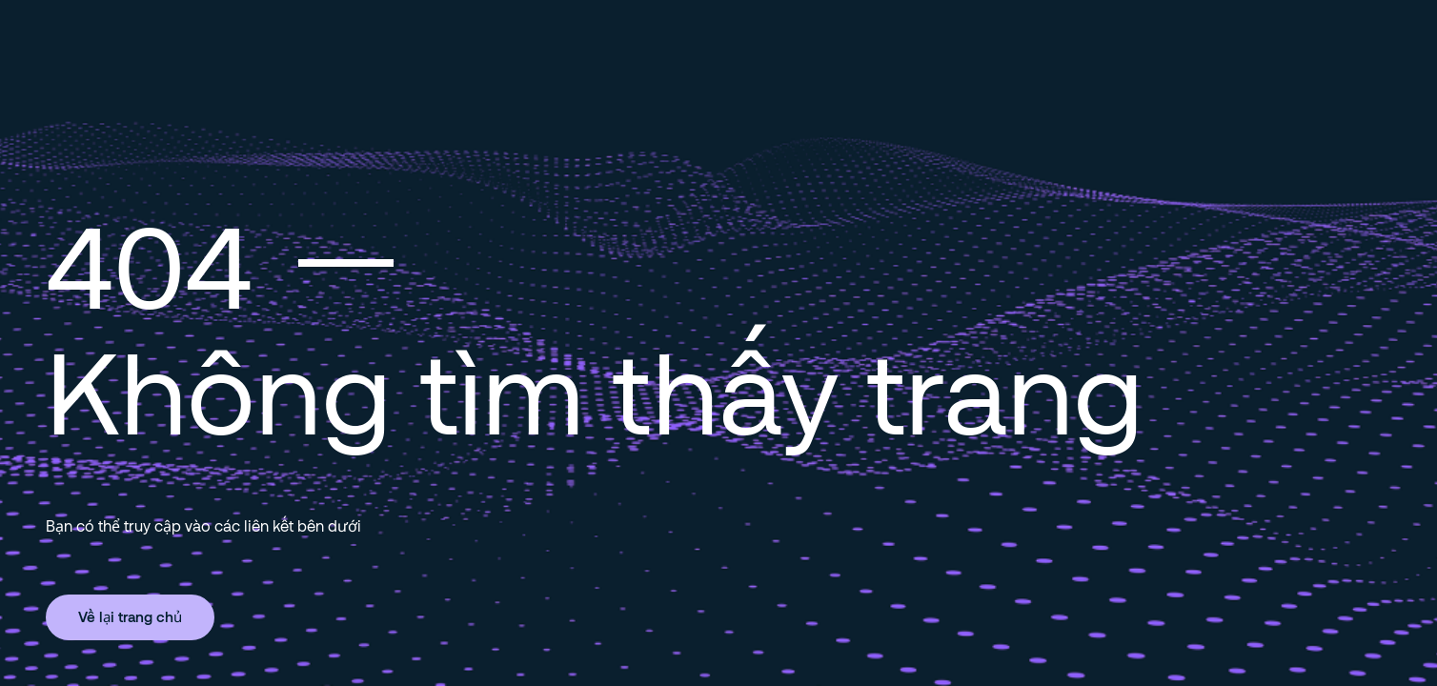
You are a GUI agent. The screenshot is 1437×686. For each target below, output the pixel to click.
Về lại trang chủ (130, 616)
